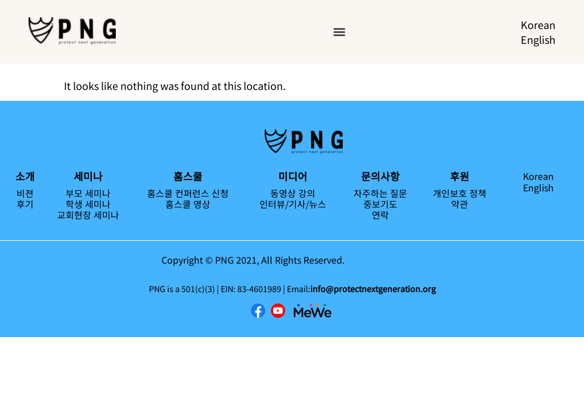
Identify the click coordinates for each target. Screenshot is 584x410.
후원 (459, 176)
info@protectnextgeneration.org (373, 288)
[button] (339, 32)
